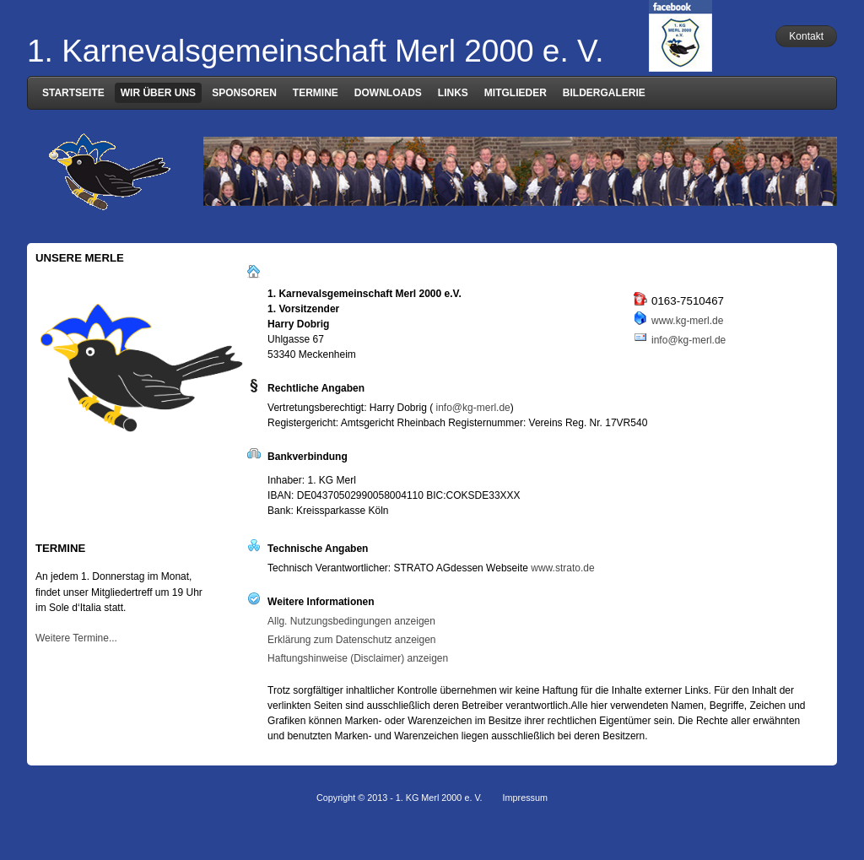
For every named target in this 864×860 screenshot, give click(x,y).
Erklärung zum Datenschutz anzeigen (351, 640)
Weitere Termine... (76, 638)
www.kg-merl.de (687, 321)
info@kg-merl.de (688, 340)
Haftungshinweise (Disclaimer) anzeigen (357, 658)
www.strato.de (562, 568)
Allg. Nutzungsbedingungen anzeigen (351, 621)
